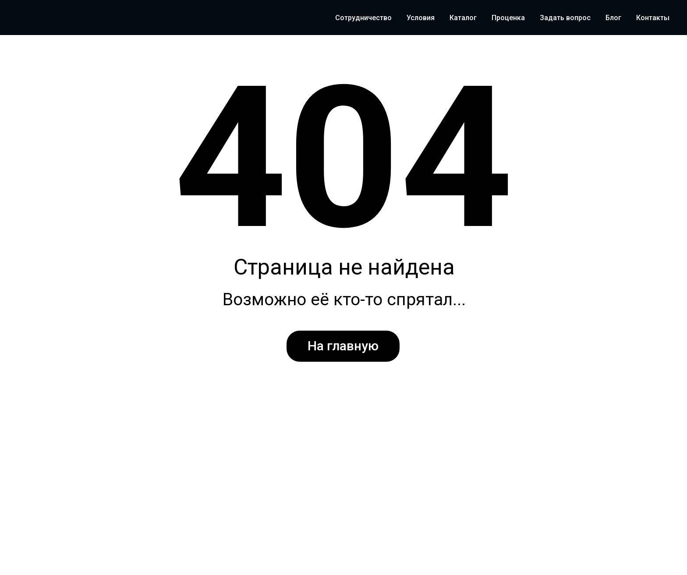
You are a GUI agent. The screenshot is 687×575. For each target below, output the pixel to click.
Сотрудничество (363, 18)
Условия (421, 18)
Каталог (463, 18)
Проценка (508, 18)
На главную (343, 345)
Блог (613, 18)
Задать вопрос (565, 18)
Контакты (652, 18)
